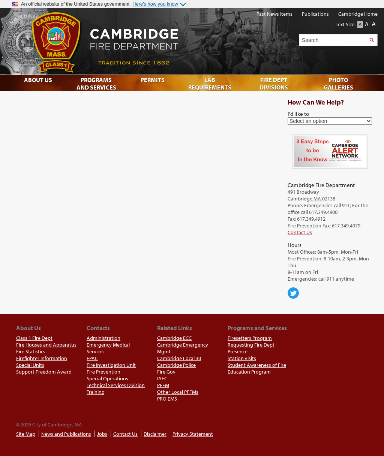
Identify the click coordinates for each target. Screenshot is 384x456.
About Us (38, 80)
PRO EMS (167, 398)
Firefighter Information (41, 358)
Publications (315, 13)
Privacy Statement (192, 434)
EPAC (92, 358)
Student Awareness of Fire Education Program (257, 368)
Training (96, 392)
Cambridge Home (358, 13)
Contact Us (300, 232)
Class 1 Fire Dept (34, 338)
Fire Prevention (103, 371)
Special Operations (107, 378)
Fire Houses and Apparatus (46, 344)
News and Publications (66, 434)
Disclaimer (155, 434)
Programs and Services (96, 83)
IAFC (162, 378)
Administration (103, 338)
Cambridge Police (176, 365)
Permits (153, 80)
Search (371, 40)
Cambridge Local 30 (179, 358)
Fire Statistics (30, 351)
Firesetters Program (250, 338)
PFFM (163, 385)
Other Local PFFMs (177, 392)
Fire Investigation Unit (111, 365)
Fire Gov (166, 371)
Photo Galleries (338, 83)
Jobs (102, 434)
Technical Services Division (116, 385)
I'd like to (298, 113)
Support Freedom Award (44, 371)
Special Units (30, 365)
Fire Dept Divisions (274, 83)
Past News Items (274, 13)
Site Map (25, 434)
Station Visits (242, 358)
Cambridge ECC (174, 338)
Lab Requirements (209, 83)
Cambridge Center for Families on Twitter (293, 293)
